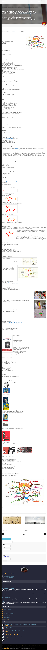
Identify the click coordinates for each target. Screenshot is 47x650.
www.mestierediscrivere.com (19, 135)
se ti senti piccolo (11, 421)
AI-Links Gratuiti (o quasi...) (9, 627)
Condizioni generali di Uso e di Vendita (24, 645)
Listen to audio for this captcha (7, 557)
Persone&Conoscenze (16, 31)
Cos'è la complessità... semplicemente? (25, 30)
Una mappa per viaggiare (6, 592)
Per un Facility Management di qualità (10, 639)
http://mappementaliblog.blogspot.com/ (9, 576)
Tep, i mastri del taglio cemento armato (11, 633)
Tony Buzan (16, 148)
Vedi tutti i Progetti (5, 619)
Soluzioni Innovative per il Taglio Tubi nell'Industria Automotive (14, 630)
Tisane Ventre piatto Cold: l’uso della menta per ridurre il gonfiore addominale (16, 636)
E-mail (4, 547)
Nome (4, 544)
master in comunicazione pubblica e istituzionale (15, 322)
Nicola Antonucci (7, 628)
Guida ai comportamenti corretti (35, 645)
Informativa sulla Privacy (5, 645)
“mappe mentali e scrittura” (9, 138)
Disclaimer (16, 645)
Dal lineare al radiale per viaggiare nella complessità (9, 601)
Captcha (4, 555)
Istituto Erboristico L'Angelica (9, 637)
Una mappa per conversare (6, 597)
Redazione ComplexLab (8, 625)
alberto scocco (8, 282)
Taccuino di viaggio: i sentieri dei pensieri (8, 588)
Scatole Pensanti (16, 283)
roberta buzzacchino (5, 509)
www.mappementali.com (12, 285)
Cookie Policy (12, 645)
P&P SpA (6, 631)
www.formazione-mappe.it (20, 285)
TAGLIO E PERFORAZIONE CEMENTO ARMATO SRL (13, 634)
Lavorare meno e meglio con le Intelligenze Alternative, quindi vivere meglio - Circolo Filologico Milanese (20, 624)
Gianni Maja (7, 640)
